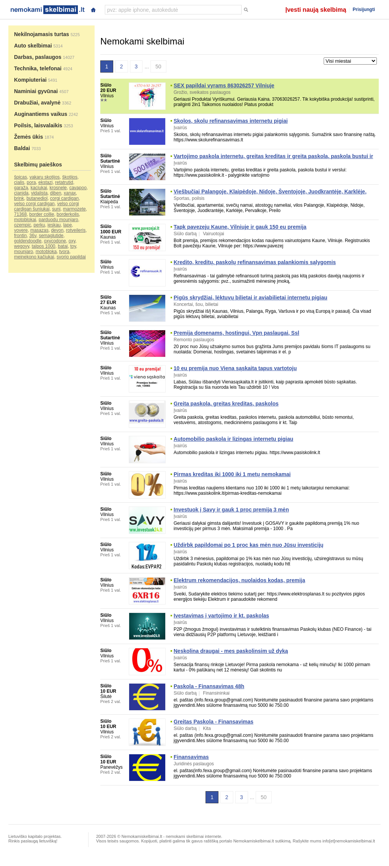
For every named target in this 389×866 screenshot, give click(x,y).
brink (19, 198)
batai (63, 246)
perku (39, 225)
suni (56, 209)
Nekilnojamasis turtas (41, 34)
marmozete (74, 209)
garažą (21, 187)
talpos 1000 (43, 246)
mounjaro (23, 251)
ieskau (54, 225)
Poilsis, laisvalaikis (38, 125)
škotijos (69, 177)
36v (32, 235)
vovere (21, 230)
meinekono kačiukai (34, 257)
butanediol (37, 198)
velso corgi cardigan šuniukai (46, 206)
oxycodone (55, 241)
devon (57, 230)
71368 (20, 214)
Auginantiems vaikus (40, 114)
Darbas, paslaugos (38, 57)
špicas (20, 177)
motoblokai (25, 219)
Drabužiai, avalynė (37, 103)
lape (67, 225)
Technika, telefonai (38, 68)
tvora (64, 251)
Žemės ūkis (28, 137)
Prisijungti (364, 9)
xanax (70, 193)
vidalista (39, 193)
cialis (19, 182)
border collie (41, 214)
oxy (71, 241)
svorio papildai (71, 257)
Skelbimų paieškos (38, 164)
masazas (39, 230)
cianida (21, 193)
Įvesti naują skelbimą (315, 9)
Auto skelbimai (33, 46)
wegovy (21, 246)
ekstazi (45, 182)
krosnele (57, 187)
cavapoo (77, 187)
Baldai (22, 148)
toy (73, 246)
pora (31, 182)
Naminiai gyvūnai (36, 91)
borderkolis (68, 214)
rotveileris (75, 230)
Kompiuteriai (30, 80)
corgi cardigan (64, 198)
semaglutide (51, 235)
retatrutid (64, 182)
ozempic (22, 225)
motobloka (46, 251)
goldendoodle (27, 241)
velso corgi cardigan (34, 203)
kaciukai (38, 187)
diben (55, 193)
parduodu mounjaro (58, 219)
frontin (20, 235)
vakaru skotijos (45, 177)
